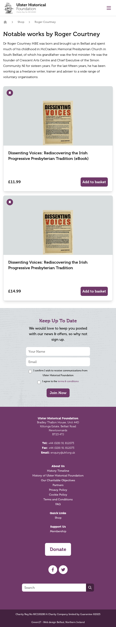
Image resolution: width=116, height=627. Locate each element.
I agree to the (60, 381)
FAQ (58, 504)
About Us (58, 466)
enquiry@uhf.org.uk (63, 452)
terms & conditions (68, 381)
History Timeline (58, 470)
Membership (58, 531)
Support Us (58, 526)
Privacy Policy (58, 490)
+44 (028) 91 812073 (61, 443)
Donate (58, 549)
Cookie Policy (58, 494)
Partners (58, 485)
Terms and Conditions (58, 499)
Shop (21, 22)
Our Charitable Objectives (58, 480)
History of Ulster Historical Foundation (58, 475)
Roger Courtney (45, 22)
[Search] (54, 588)
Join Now (58, 393)
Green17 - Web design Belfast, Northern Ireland (58, 622)
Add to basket (94, 182)
